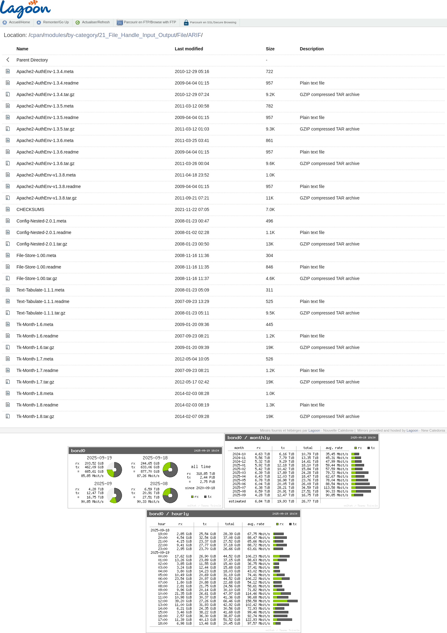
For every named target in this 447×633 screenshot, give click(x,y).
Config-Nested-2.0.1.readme (43, 232)
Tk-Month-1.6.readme (37, 335)
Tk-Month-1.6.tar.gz (35, 347)
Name (22, 48)
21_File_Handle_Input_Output (137, 35)
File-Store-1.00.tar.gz (36, 278)
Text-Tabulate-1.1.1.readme (42, 301)
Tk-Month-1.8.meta (34, 393)
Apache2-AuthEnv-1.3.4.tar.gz (45, 94)
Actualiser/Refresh (96, 22)
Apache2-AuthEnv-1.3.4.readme (47, 82)
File (182, 35)
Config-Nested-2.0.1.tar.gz (41, 243)
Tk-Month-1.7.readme (37, 370)
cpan (36, 35)
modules (55, 35)
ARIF (194, 35)
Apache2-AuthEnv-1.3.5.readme (47, 117)
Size (270, 48)
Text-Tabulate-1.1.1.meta (40, 289)
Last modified (189, 48)
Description (312, 48)
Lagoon (314, 430)
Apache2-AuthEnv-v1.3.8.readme (48, 186)
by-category (83, 35)
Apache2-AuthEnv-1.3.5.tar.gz (45, 128)
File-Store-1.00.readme (38, 266)
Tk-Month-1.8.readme (37, 404)
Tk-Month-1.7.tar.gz (35, 381)
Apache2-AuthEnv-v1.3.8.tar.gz (46, 197)
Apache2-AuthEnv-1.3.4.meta (45, 71)
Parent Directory (32, 59)
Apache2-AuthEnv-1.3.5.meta (45, 105)
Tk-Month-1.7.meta (34, 358)
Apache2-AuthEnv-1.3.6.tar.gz (45, 163)
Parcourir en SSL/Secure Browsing (212, 22)
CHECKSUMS (30, 209)
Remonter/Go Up (56, 22)
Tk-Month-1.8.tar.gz (35, 416)
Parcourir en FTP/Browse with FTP (149, 22)
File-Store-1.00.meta (36, 255)
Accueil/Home (19, 22)
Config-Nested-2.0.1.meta (41, 220)
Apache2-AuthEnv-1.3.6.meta (45, 140)
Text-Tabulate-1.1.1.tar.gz (40, 312)
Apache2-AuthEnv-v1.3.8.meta (46, 174)
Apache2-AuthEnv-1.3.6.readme (47, 151)
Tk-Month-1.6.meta (34, 324)
